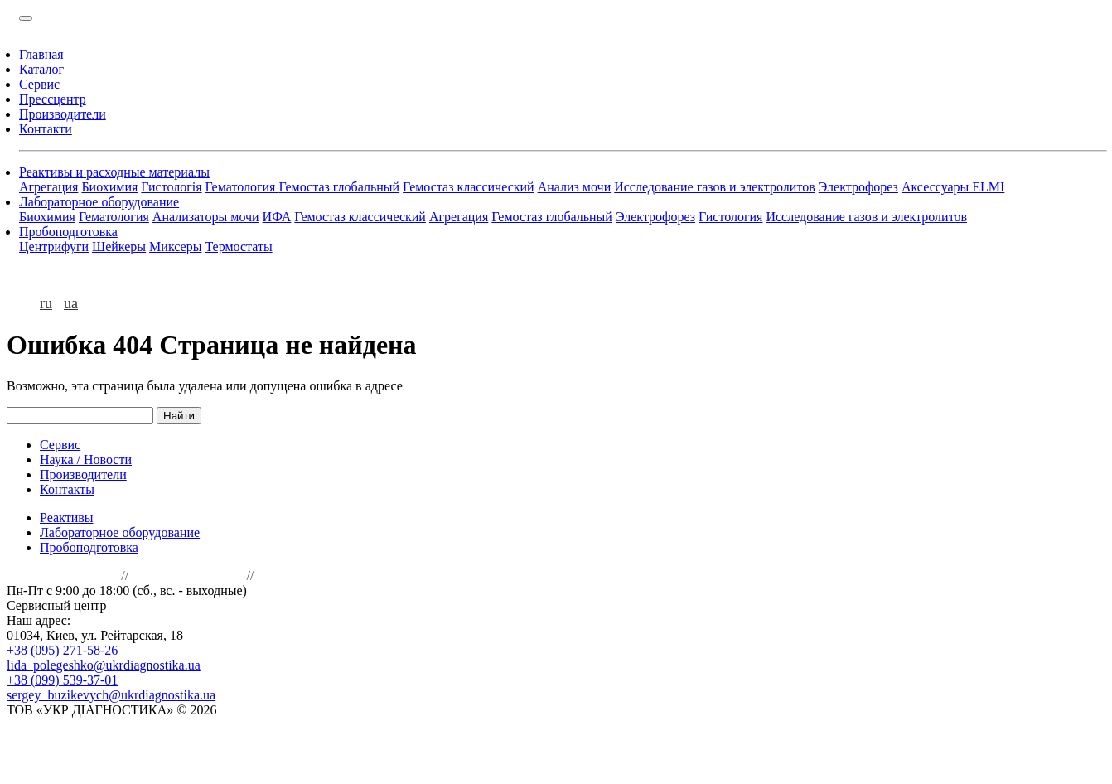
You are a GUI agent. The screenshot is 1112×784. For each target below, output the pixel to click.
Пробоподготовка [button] (68, 232)
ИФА (277, 217)
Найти (179, 415)
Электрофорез (858, 187)
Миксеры (175, 247)
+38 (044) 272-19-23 (312, 576)
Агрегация (48, 187)
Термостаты (238, 247)
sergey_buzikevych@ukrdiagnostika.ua (111, 695)
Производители (83, 474)
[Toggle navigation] (25, 18)
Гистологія (171, 187)
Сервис (60, 445)
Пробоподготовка (89, 547)
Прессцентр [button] (52, 99)
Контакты (67, 489)
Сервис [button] (39, 84)
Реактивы (67, 518)
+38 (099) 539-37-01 (62, 680)
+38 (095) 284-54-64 (164, 605)
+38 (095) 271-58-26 (62, 650)
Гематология (242, 187)
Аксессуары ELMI (953, 187)
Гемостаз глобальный (338, 187)
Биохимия (109, 187)
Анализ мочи (575, 187)
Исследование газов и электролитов (714, 187)
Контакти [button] (45, 129)
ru (46, 303)
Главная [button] (41, 54)
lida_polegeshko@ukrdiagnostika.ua (104, 665)
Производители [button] (62, 114)
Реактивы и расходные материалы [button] (114, 172)
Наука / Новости (86, 459)
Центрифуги (54, 247)
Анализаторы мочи (205, 217)
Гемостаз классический (468, 187)
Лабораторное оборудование (120, 532)
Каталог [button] (41, 69)
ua (71, 303)
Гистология (730, 217)
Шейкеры (119, 247)
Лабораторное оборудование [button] (99, 202)
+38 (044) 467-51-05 (62, 576)
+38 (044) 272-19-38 (187, 576)
